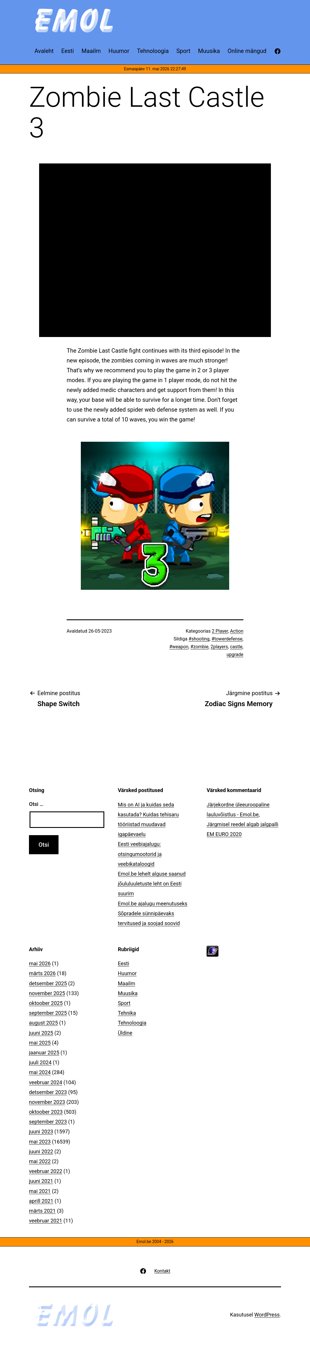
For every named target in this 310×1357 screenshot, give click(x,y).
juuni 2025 (41, 1033)
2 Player (220, 631)
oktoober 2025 (46, 1003)
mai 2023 (40, 1142)
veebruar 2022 (45, 1171)
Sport (124, 1003)
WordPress (267, 1315)
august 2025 (43, 1023)
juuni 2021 (41, 1181)
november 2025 (47, 993)
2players (219, 646)
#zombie (199, 646)
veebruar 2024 (45, 1082)
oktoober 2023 (46, 1112)
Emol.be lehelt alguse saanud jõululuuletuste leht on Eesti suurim (152, 883)
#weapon (178, 646)
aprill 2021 (41, 1201)
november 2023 (47, 1102)
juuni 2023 (41, 1131)
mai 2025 (40, 1043)
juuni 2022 (41, 1151)
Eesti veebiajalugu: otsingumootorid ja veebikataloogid (140, 854)
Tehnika (127, 1013)
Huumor (127, 973)
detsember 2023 (48, 1092)
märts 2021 (42, 1211)
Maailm (126, 983)
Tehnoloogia (132, 1023)
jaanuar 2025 (44, 1052)
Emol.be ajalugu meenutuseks (152, 904)
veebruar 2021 (45, 1221)
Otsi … (36, 804)
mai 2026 (40, 963)
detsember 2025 (48, 983)
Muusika (128, 993)
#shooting (199, 639)
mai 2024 (40, 1072)
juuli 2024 (40, 1062)
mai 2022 (40, 1161)
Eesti (123, 963)
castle (236, 646)
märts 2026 (42, 973)
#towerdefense (226, 639)
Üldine (125, 1033)
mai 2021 (40, 1191)
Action (236, 631)
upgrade (235, 654)
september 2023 (48, 1122)
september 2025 (48, 1013)
